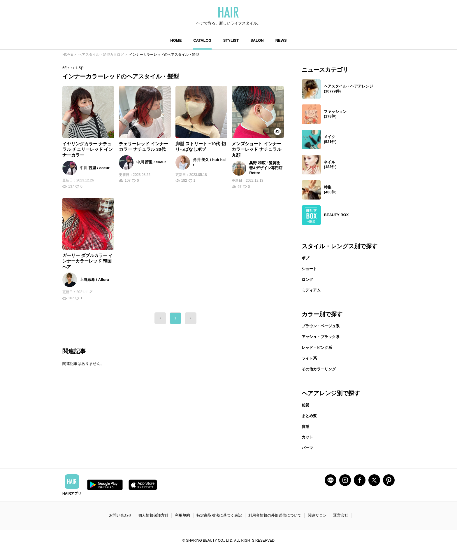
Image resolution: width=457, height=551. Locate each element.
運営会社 (340, 515)
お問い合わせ (120, 515)
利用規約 (182, 515)
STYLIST (231, 40)
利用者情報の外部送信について (274, 515)
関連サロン (317, 515)
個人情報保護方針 (153, 515)
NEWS (281, 40)
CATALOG (202, 40)
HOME (176, 40)
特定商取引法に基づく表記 (219, 515)
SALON (257, 40)
